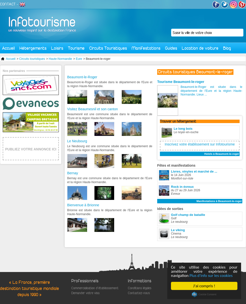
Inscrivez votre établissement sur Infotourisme (200, 144)
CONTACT (8, 4)
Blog (227, 48)
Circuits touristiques (32, 59)
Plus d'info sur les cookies (210, 275)
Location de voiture (200, 48)
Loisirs (57, 48)
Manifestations (146, 48)
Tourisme (76, 48)
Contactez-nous (139, 293)
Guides (171, 48)
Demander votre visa (85, 293)
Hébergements (32, 48)
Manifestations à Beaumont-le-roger (219, 201)
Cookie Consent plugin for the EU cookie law (204, 294)
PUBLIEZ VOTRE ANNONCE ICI (30, 149)
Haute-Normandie (60, 59)
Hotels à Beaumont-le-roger (221, 153)
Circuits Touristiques (108, 48)
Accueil (8, 48)
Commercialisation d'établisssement (95, 288)
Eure (79, 59)
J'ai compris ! (204, 285)
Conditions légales (139, 288)
